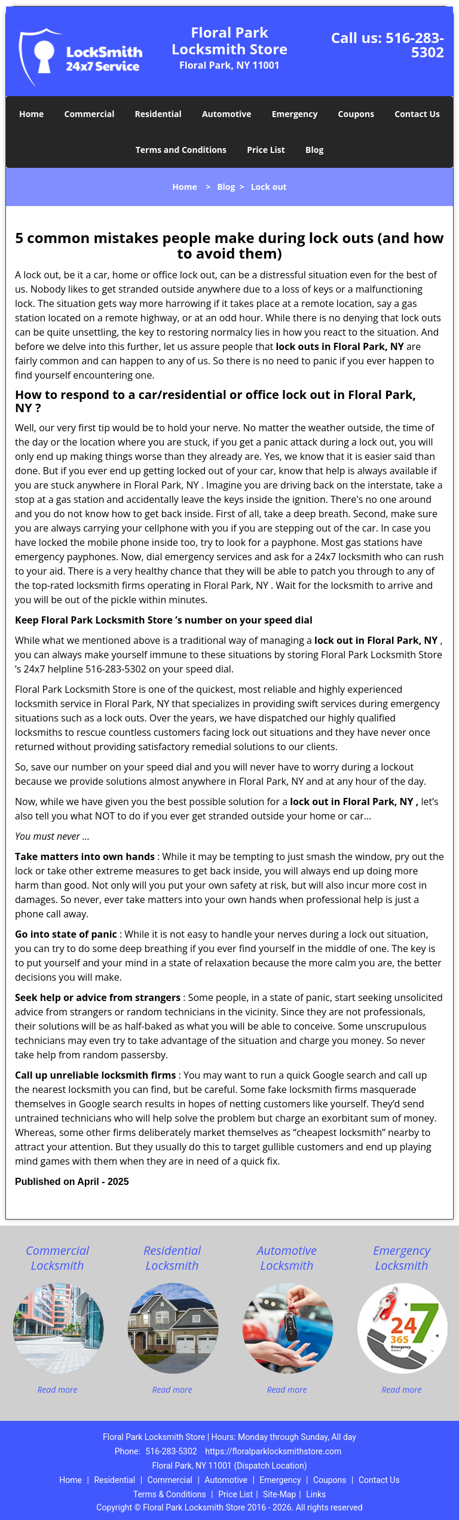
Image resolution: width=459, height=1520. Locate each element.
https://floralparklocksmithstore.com (273, 1451)
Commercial (90, 113)
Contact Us (417, 113)
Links (316, 1494)
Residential (158, 113)
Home (31, 113)
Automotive (227, 113)
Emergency (295, 113)
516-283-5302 (414, 44)
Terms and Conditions (181, 149)
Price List (266, 149)
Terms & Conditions (169, 1494)
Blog (314, 149)
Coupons (356, 113)
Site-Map (279, 1494)
